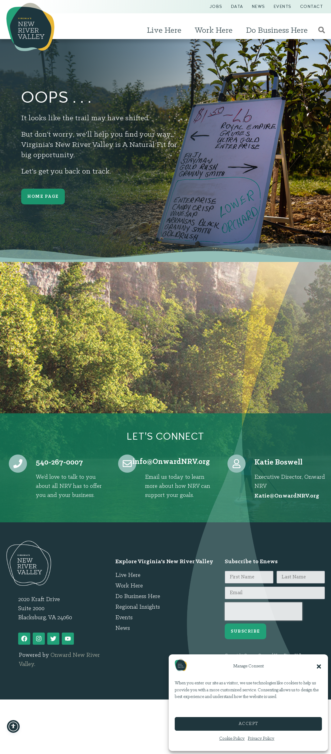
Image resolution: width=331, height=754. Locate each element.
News (258, 6)
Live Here (165, 30)
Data (237, 6)
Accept (248, 724)
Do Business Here (278, 30)
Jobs (216, 6)
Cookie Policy (232, 738)
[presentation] (263, 611)
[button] (319, 666)
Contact (311, 6)
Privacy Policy (261, 738)
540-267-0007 (59, 462)
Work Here (215, 30)
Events (283, 6)
